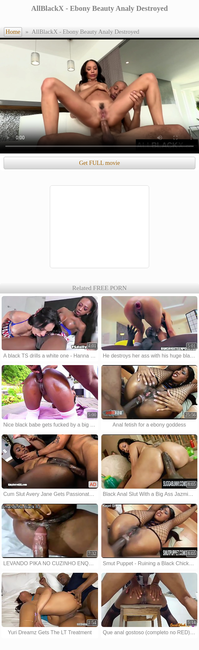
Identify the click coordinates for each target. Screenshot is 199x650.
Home (13, 32)
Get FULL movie (99, 163)
